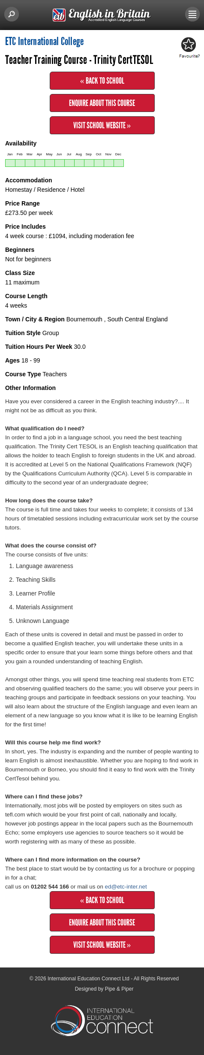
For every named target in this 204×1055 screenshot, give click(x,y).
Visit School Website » (102, 125)
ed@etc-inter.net (126, 886)
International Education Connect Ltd (88, 979)
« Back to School (102, 81)
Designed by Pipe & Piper (104, 989)
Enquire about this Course (102, 103)
